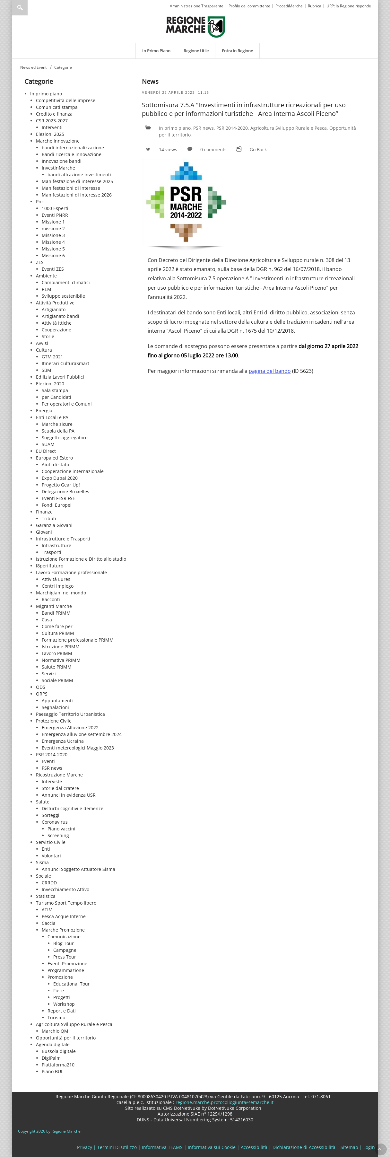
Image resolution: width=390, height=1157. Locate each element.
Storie (48, 336)
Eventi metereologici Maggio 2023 (78, 748)
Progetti (61, 997)
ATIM (47, 910)
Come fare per (57, 626)
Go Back (258, 149)
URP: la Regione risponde (348, 6)
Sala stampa (55, 390)
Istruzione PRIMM (61, 647)
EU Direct (46, 451)
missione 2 (53, 228)
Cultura (44, 350)
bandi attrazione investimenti (79, 174)
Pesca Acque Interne (64, 916)
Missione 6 (53, 255)
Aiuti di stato (55, 464)
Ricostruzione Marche (59, 775)
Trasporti (51, 552)
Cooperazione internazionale (73, 471)
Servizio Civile (50, 842)
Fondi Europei (57, 505)
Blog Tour (63, 943)
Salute (42, 802)
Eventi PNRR (55, 215)
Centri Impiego (58, 586)
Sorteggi (50, 815)
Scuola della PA (58, 431)
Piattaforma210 (58, 1065)
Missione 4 (53, 242)
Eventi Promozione (67, 963)
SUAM (48, 444)
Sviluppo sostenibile (63, 296)
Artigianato (53, 309)
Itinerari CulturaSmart (65, 363)
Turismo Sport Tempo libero (66, 903)
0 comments (213, 149)
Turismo (56, 1017)
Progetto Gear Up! (61, 485)
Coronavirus (55, 822)
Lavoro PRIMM (57, 653)
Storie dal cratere (60, 788)
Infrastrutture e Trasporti (63, 539)
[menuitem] (156, 50)
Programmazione (66, 970)
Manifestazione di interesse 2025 (77, 181)
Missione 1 (53, 222)
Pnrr (40, 201)
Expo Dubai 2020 (60, 478)
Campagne (64, 950)
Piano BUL (52, 1071)
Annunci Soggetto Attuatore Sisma (78, 869)
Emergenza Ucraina (63, 741)
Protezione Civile (54, 721)
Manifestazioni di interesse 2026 (77, 195)
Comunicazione (64, 936)
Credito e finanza (54, 114)
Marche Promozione (63, 930)
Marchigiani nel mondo (61, 593)
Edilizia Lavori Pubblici (60, 377)
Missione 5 (53, 249)
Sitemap (349, 1147)
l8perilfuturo (49, 566)
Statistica (46, 896)
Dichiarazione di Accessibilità (304, 1147)
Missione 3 (53, 235)
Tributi (49, 518)
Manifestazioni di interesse (71, 188)
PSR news (52, 768)
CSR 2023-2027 (52, 121)
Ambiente (46, 276)
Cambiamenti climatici (66, 282)
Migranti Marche (54, 606)
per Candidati (56, 397)
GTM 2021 (52, 357)
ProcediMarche (289, 6)
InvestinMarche (58, 168)
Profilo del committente (249, 6)
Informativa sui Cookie (212, 1147)
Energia (44, 411)
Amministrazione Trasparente (196, 6)
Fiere (58, 990)
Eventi (48, 761)
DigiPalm (51, 1058)
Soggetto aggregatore (65, 437)
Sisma (42, 862)
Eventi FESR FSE (58, 498)
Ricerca (20, 7)
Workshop (64, 1004)
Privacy (84, 1147)
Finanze (44, 512)
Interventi (52, 127)
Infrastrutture (56, 545)
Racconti (51, 599)
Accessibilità (254, 1147)
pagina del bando (270, 370)
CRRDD (49, 883)
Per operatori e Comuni (67, 404)
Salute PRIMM (57, 667)
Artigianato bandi (60, 316)
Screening (58, 835)
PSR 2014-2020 (51, 754)
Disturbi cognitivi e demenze (72, 808)
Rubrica (314, 6)
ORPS (42, 694)
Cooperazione (56, 330)
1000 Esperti (55, 208)
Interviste (52, 781)
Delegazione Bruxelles (65, 491)
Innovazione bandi (62, 161)
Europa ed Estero (54, 458)
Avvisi (42, 343)
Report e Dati (62, 1011)
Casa (47, 620)
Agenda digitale (53, 1044)
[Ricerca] (32, 7)
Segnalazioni (55, 707)
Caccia (49, 923)
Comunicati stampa (57, 107)
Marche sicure (57, 424)
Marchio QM (55, 1031)
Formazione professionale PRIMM (78, 640)
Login (369, 1147)
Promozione (60, 977)
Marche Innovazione (58, 141)
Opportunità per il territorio (66, 1038)
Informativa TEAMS (162, 1147)
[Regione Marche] (196, 26)
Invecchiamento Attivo (65, 889)
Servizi (49, 674)
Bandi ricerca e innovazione (71, 154)
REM (46, 289)
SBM (46, 370)
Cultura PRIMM (58, 633)
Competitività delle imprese (65, 100)
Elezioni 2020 (50, 384)
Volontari (51, 856)
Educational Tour (71, 984)
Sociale (43, 876)
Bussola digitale (59, 1051)
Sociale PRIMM (57, 680)
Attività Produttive (55, 303)
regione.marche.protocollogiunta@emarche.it (223, 1102)
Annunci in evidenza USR (69, 795)
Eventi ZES (53, 269)
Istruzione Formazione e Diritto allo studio (81, 559)
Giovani (44, 532)
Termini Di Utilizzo (117, 1147)
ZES (40, 262)
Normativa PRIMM (61, 660)
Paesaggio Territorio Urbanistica (70, 714)
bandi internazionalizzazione (73, 148)
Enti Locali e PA (52, 417)
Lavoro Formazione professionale (71, 572)
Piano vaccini (61, 829)
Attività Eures (56, 579)
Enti (46, 849)
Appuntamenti (57, 700)
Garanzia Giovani (54, 525)
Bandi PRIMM (56, 613)
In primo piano (46, 94)
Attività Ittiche (57, 323)
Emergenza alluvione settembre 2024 (82, 734)
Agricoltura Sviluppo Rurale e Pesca (74, 1024)
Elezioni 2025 (50, 134)
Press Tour (64, 957)
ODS (40, 687)
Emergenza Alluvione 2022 (70, 727)
